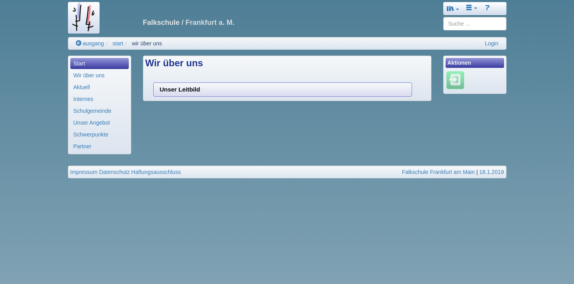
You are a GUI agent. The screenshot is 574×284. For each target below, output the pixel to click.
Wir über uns (89, 75)
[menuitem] (99, 63)
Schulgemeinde (92, 111)
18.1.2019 (491, 172)
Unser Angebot (91, 123)
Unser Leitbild (180, 89)
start (118, 43)
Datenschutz (114, 172)
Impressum (84, 172)
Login (491, 43)
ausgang (90, 43)
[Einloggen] (455, 80)
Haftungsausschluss (156, 172)
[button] (453, 8)
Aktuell (81, 87)
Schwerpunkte (91, 134)
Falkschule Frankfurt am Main (438, 172)
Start (79, 63)
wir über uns (147, 43)
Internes (83, 99)
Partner (82, 146)
